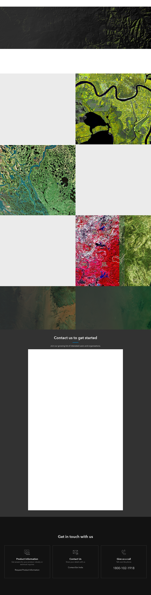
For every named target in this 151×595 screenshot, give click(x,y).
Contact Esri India (75, 567)
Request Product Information (27, 570)
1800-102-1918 (123, 568)
